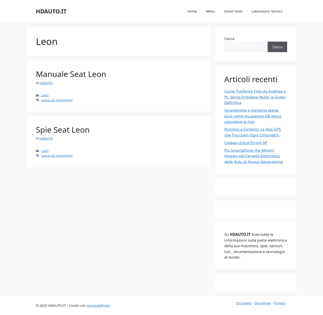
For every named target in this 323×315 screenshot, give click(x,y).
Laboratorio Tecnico (267, 11)
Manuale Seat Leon (71, 74)
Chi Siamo (244, 303)
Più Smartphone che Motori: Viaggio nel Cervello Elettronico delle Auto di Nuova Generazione (253, 156)
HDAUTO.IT (51, 11)
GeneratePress (98, 305)
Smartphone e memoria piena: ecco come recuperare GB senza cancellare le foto (252, 116)
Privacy (279, 303)
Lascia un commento (56, 100)
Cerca (229, 38)
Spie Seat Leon (63, 129)
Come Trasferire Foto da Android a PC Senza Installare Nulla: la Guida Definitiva (255, 97)
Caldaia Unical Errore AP (245, 142)
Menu (210, 11)
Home (192, 11)
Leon (44, 95)
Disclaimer (263, 303)
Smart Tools (233, 11)
